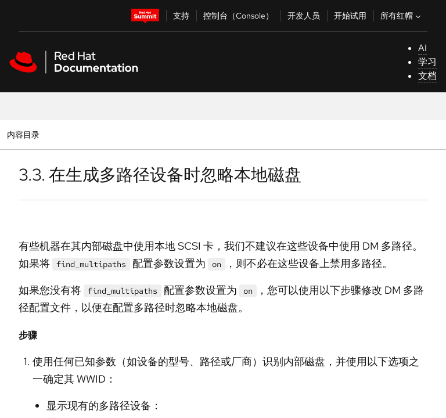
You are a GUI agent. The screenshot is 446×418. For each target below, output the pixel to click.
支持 (181, 15)
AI (422, 48)
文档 (427, 76)
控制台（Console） (238, 15)
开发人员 (303, 15)
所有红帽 (401, 15)
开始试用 (350, 15)
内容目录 (22, 134)
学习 (427, 62)
